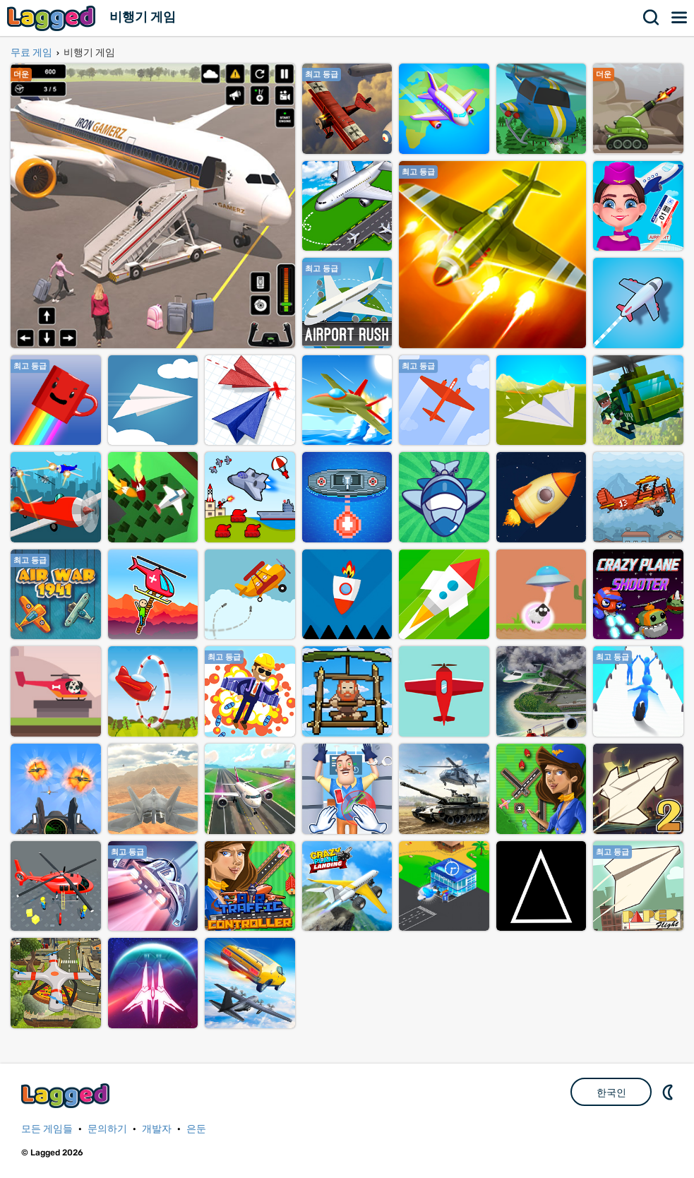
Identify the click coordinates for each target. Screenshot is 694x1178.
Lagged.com (67, 1096)
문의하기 (107, 1129)
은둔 (196, 1129)
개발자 (157, 1129)
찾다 (652, 17)
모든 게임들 (47, 1129)
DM (669, 1092)
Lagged (53, 18)
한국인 (611, 1092)
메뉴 (680, 17)
